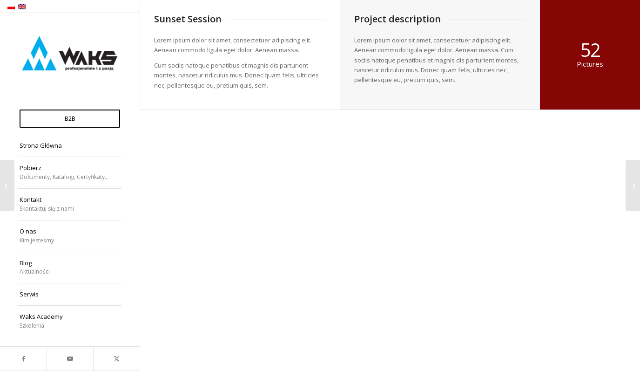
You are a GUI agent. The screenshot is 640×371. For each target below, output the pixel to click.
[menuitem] (69, 119)
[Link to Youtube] (70, 359)
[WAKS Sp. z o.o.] (70, 53)
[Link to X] (116, 359)
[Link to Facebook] (23, 359)
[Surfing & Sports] (633, 185)
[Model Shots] (7, 185)
